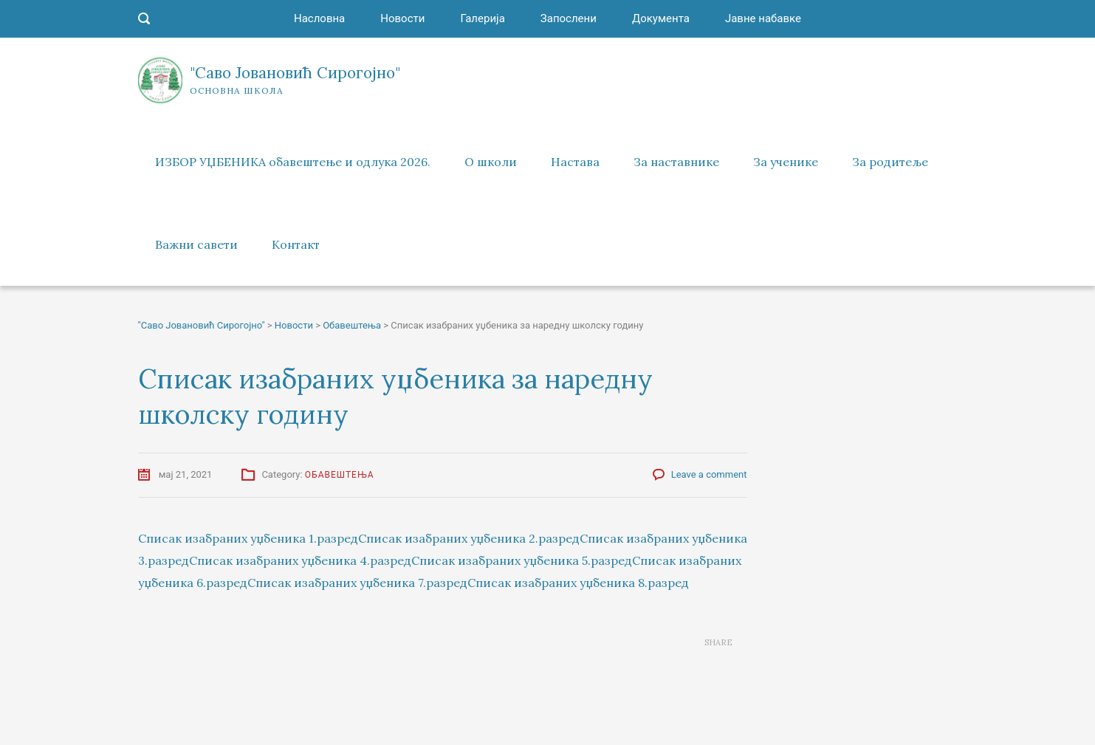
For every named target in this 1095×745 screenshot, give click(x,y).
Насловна (319, 18)
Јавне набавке (763, 18)
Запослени (568, 18)
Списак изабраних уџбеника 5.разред (521, 560)
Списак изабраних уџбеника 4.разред (300, 560)
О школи (490, 161)
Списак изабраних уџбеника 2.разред (469, 538)
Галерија (482, 18)
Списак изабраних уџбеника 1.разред (248, 538)
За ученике (785, 161)
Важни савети (196, 244)
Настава (575, 161)
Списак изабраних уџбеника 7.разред (357, 582)
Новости (402, 18)
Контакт (296, 244)
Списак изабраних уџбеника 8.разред (578, 582)
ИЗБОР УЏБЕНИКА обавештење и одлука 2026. (292, 161)
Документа (661, 18)
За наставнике (676, 161)
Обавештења (339, 475)
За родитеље (890, 161)
